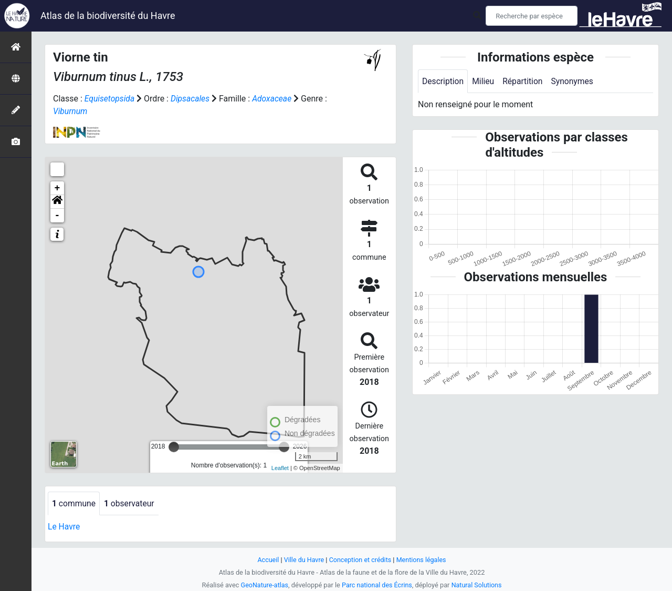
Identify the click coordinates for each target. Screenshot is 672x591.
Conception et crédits (360, 560)
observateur (130, 503)
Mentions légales (422, 560)
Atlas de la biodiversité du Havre (107, 15)
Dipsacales (192, 99)
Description (443, 81)
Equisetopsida (110, 99)
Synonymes (574, 81)
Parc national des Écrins (377, 585)
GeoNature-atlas (263, 585)
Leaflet (280, 468)
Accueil (267, 560)
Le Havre (64, 527)
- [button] (57, 215)
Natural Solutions (477, 585)
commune (74, 503)
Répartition (524, 81)
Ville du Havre (302, 560)
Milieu (484, 81)
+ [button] (57, 188)
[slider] (174, 447)
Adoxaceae (274, 99)
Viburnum (70, 111)
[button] (57, 202)
